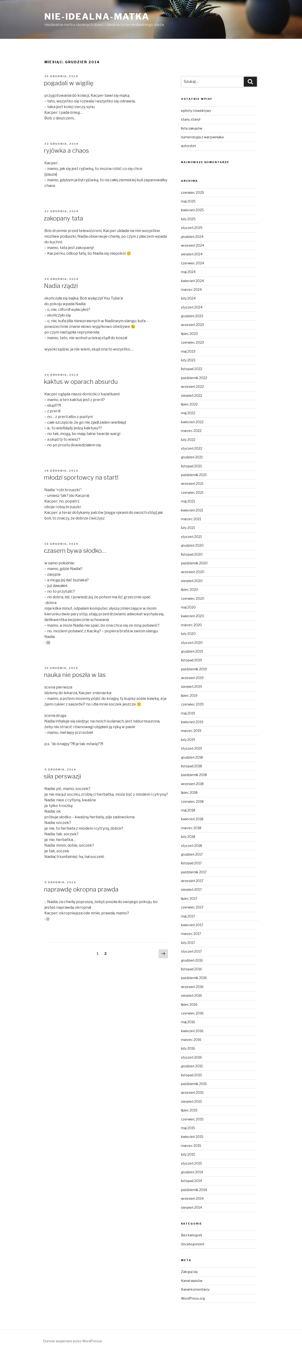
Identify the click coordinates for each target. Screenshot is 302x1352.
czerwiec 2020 (192, 598)
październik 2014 (194, 1190)
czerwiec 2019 (192, 704)
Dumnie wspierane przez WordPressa (72, 1341)
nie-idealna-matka (96, 16)
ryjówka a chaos (66, 150)
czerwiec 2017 (192, 907)
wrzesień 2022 (192, 386)
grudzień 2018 (192, 757)
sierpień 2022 (191, 395)
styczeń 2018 (191, 846)
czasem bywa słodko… (75, 550)
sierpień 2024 (191, 254)
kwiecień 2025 (192, 210)
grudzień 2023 (192, 316)
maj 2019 (188, 713)
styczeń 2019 (191, 748)
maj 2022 (188, 413)
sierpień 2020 (192, 581)
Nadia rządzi (61, 285)
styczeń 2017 (191, 951)
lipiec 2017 (189, 898)
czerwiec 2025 (192, 192)
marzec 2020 (191, 625)
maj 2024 (188, 272)
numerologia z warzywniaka (202, 137)
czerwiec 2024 (192, 263)
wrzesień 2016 (192, 987)
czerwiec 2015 (192, 1119)
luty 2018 (188, 837)
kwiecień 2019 (192, 722)
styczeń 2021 (191, 537)
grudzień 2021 (192, 457)
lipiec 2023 (189, 334)
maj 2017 (188, 916)
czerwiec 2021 (192, 492)
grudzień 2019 (192, 651)
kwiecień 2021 (192, 510)
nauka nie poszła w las (75, 674)
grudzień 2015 (192, 1066)
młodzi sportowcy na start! (81, 477)
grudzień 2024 (192, 237)
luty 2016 (188, 1048)
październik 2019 (194, 669)
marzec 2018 (191, 828)
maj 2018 (188, 810)
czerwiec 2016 (192, 1013)
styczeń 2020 (192, 643)
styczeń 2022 (191, 448)
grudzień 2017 (192, 854)
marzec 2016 (191, 1040)
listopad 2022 (191, 369)
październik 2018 (194, 775)
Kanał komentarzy (195, 1289)
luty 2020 (188, 634)
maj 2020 (188, 607)
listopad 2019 (191, 660)
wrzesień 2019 (192, 678)
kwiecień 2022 (192, 422)
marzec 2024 (191, 289)
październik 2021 (194, 475)
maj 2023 (188, 351)
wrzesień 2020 (192, 572)
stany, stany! (190, 119)
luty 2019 (188, 740)
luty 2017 (188, 943)
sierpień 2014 (191, 1207)
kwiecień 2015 (192, 1137)
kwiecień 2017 (192, 925)
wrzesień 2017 (192, 881)
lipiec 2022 (189, 404)
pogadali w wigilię (68, 83)
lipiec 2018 (189, 792)
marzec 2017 (191, 934)
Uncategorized (192, 1244)
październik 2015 (194, 1084)
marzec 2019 (191, 731)
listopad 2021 (191, 466)
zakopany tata (63, 218)
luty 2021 (188, 528)
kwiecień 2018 (192, 819)
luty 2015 (188, 1154)
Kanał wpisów (191, 1281)
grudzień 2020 (192, 545)
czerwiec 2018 (192, 801)
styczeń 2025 (191, 228)
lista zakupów (191, 128)
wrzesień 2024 (192, 245)
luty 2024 (188, 298)
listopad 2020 (192, 554)
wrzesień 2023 (192, 325)
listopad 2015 (191, 1075)
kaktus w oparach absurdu (81, 381)
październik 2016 (194, 978)
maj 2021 (188, 501)
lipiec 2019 (189, 695)
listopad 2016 (191, 969)
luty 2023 (188, 360)
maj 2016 (188, 1022)
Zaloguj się (189, 1272)
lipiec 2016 (189, 1004)
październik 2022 (194, 378)
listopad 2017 (191, 863)
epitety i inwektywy (196, 111)
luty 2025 (188, 219)
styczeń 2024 (191, 307)
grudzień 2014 (192, 1172)
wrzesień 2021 (192, 484)
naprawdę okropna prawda (81, 889)
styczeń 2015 (191, 1163)
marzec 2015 (191, 1146)
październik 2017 (194, 872)
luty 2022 (188, 440)
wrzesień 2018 (192, 784)
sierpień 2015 (191, 1101)
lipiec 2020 (189, 589)
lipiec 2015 (189, 1110)
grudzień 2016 (192, 960)
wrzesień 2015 (192, 1092)
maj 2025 (188, 201)
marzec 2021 (191, 519)
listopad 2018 (191, 766)
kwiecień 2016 (192, 1031)
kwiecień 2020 (192, 616)
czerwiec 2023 (192, 342)
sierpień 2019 (191, 686)
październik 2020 (194, 563)
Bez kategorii (191, 1235)
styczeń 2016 (191, 1057)
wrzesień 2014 (192, 1198)
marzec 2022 (191, 431)
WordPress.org (193, 1298)
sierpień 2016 (191, 995)
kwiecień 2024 (192, 281)
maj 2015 (188, 1128)
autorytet (188, 146)
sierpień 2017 (191, 889)
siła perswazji (62, 776)
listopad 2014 (191, 1181)
